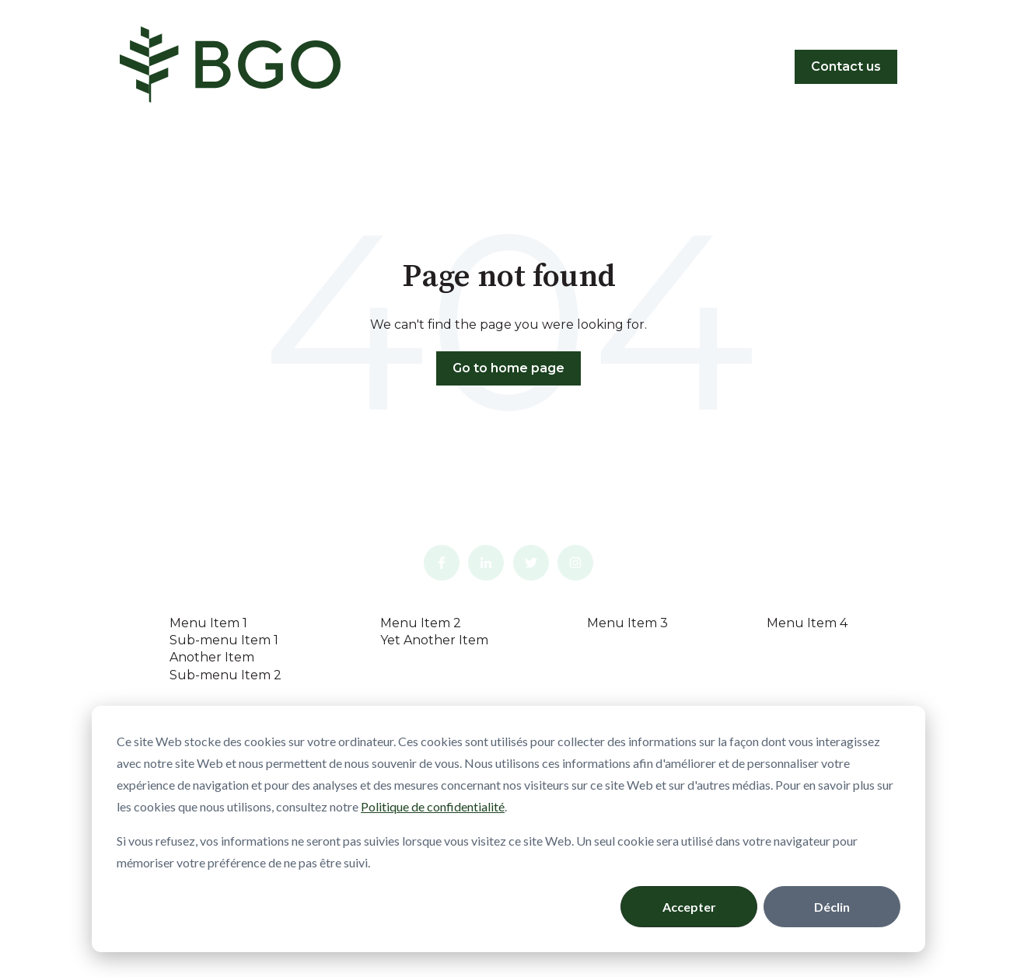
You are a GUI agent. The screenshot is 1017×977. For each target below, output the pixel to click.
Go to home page (508, 368)
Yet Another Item (434, 640)
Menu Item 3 (627, 623)
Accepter (689, 906)
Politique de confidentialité (433, 806)
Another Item (212, 657)
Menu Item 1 (208, 623)
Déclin (832, 906)
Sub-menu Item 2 (225, 675)
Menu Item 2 (420, 623)
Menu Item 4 (807, 623)
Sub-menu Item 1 (224, 640)
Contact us (846, 66)
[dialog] (508, 829)
